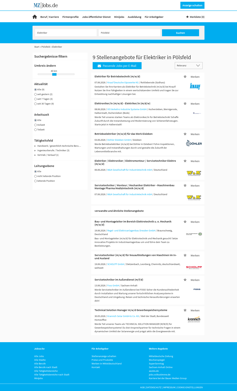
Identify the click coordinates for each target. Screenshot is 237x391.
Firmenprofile (70, 17)
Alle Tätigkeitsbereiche (46, 370)
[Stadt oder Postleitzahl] (129, 32)
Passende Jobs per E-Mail (117, 66)
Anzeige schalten (192, 5)
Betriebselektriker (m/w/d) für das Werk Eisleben (124, 133)
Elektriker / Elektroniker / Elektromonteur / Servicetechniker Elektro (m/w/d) (135, 162)
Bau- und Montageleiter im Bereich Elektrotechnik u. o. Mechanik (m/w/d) (133, 223)
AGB (142, 387)
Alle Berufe (40, 363)
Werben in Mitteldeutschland (107, 363)
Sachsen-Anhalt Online (161, 367)
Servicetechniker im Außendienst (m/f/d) (119, 279)
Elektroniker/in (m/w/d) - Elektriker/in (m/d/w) (122, 103)
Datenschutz (153, 387)
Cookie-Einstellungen (190, 387)
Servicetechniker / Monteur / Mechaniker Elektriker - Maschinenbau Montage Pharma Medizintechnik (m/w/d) (134, 186)
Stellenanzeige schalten (104, 356)
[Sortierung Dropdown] (198, 65)
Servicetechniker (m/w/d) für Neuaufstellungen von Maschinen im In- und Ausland (136, 256)
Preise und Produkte (102, 359)
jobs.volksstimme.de (159, 374)
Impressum (169, 387)
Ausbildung (134, 17)
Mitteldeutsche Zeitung (161, 356)
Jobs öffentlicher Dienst (96, 17)
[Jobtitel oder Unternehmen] (66, 32)
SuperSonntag (156, 363)
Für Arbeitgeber (154, 17)
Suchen (180, 32)
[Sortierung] (185, 65)
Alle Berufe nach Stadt (45, 367)
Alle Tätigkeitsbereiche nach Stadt (51, 374)
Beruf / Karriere (49, 17)
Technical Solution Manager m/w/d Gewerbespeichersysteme (131, 310)
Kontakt (96, 367)
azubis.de (154, 370)
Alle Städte (40, 359)
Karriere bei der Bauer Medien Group (168, 378)
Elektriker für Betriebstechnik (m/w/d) (117, 76)
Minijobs (119, 17)
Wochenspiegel (157, 359)
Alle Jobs (39, 356)
